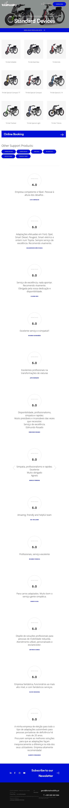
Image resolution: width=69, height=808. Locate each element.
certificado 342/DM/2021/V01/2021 (17, 800)
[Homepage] (9, 4)
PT (42, 4)
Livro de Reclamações (21, 794)
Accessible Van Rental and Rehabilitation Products (27, 16)
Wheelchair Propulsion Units (52, 16)
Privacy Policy (12, 794)
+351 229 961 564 (52, 795)
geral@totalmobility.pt (50, 790)
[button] (48, 4)
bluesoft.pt (36, 792)
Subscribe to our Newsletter (42, 773)
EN (43, 4)
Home (10, 16)
